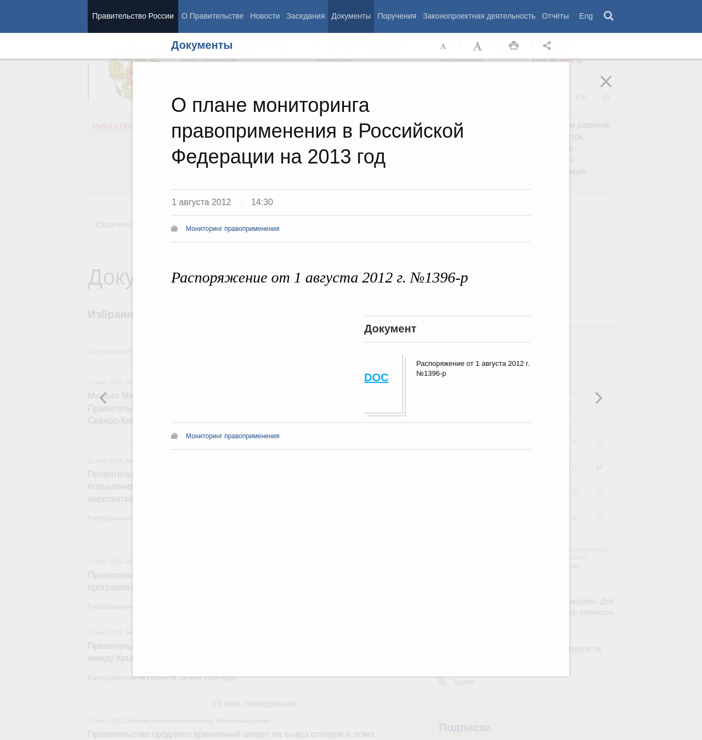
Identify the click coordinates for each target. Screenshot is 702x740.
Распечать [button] (514, 46)
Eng (586, 16)
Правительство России (132, 16)
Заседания (305, 16)
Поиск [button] (609, 16)
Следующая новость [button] (103, 397)
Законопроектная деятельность (479, 16)
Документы (351, 16)
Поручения (396, 16)
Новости (265, 16)
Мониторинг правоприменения (233, 229)
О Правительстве (213, 16)
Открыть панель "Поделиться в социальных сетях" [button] (549, 46)
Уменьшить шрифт (444, 46)
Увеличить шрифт (479, 46)
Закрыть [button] (614, 89)
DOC (376, 377)
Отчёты (555, 16)
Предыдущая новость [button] (598, 397)
